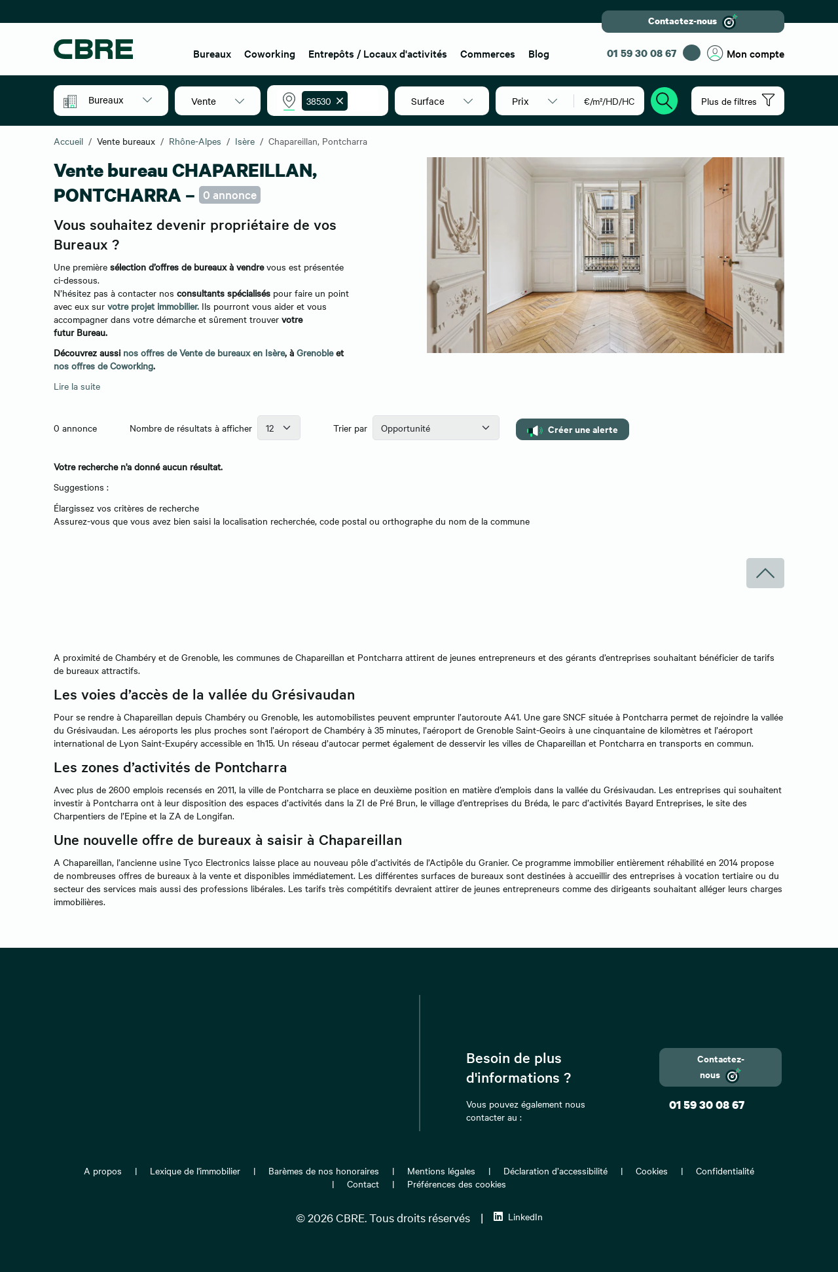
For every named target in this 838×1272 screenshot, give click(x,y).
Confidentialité (725, 1170)
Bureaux (212, 53)
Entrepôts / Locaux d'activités (377, 53)
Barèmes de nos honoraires (323, 1170)
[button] (120, 99)
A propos (103, 1170)
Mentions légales (441, 1170)
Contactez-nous (693, 21)
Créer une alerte (572, 429)
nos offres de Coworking (103, 365)
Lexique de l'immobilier (195, 1170)
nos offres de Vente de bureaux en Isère (204, 352)
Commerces (487, 53)
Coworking (269, 53)
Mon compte (745, 53)
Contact (363, 1183)
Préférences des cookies (456, 1183)
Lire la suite (77, 385)
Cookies (652, 1170)
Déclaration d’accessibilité (555, 1170)
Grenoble (315, 352)
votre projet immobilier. (153, 305)
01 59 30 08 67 (641, 53)
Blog (538, 53)
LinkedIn (518, 1216)
